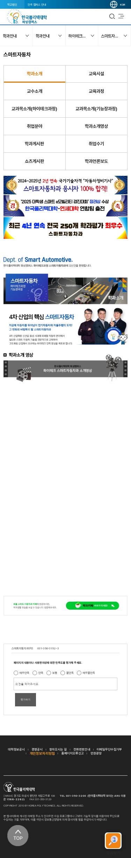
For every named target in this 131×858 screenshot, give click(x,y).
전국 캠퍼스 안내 (37, 4)
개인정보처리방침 (42, 753)
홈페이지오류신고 (72, 753)
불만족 (70, 672)
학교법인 (12, 4)
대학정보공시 (16, 749)
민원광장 (96, 753)
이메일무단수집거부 (109, 749)
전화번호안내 (81, 749)
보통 (54, 672)
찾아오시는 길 (58, 749)
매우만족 (24, 672)
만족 (40, 672)
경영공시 (37, 749)
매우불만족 (89, 672)
